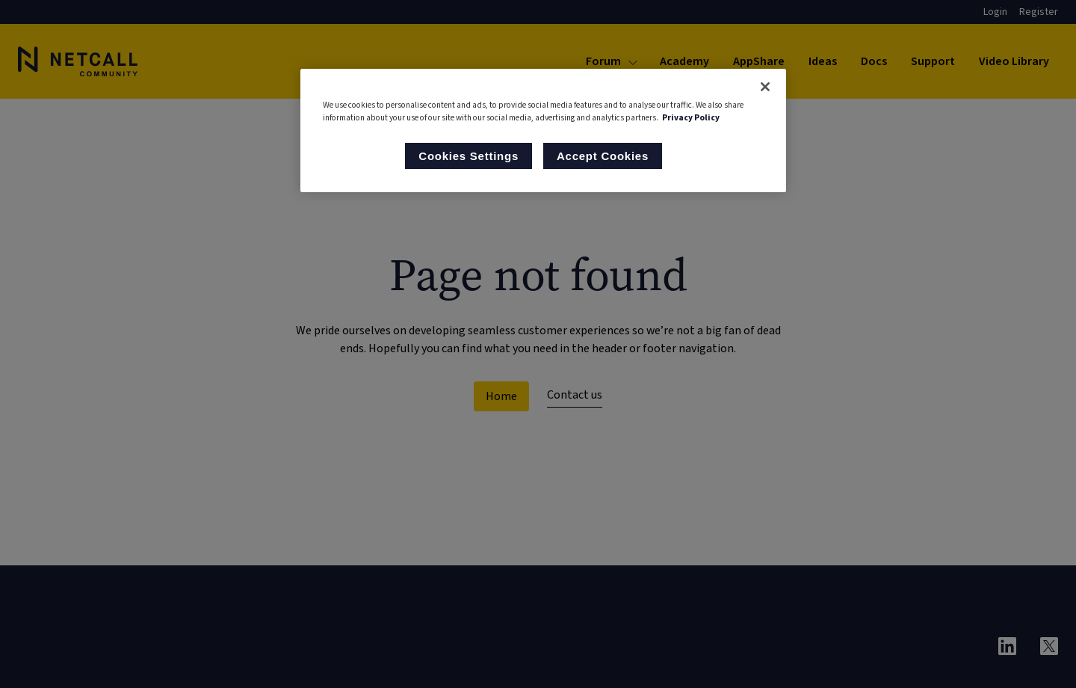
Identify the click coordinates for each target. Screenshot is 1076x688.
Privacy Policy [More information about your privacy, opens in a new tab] (691, 117)
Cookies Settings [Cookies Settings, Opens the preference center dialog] (468, 156)
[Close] (765, 86)
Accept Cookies (603, 156)
